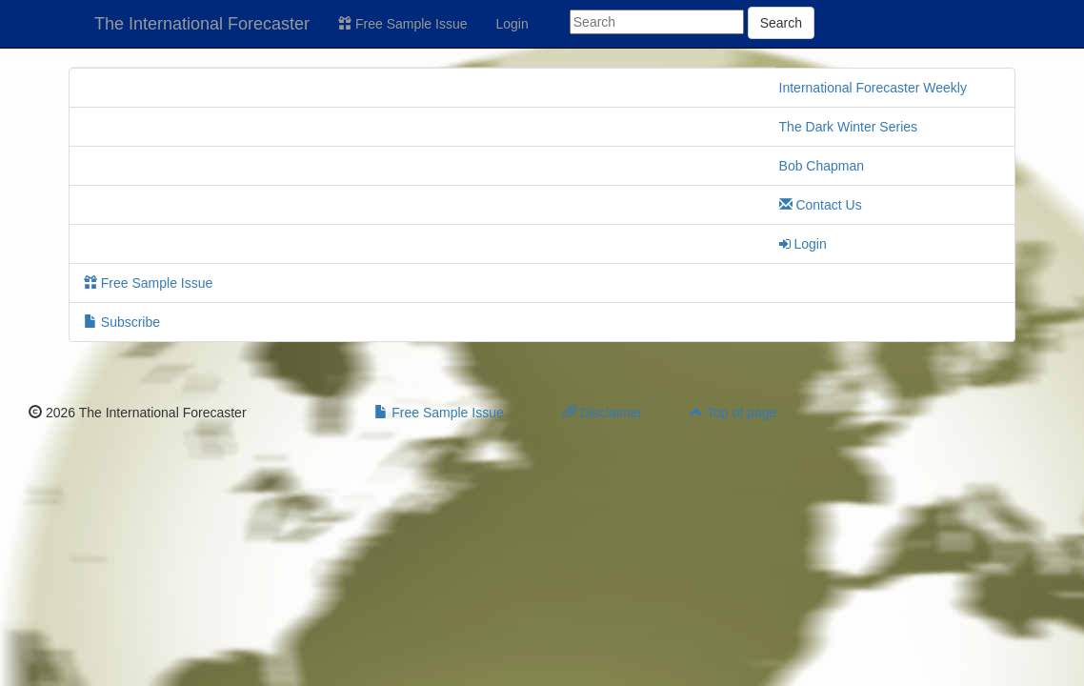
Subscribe (122, 322)
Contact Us (820, 204)
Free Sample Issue (402, 23)
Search (781, 22)
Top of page (733, 412)
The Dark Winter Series (848, 126)
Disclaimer (602, 412)
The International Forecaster (202, 23)
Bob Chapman (822, 165)
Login (512, 23)
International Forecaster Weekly (873, 87)
